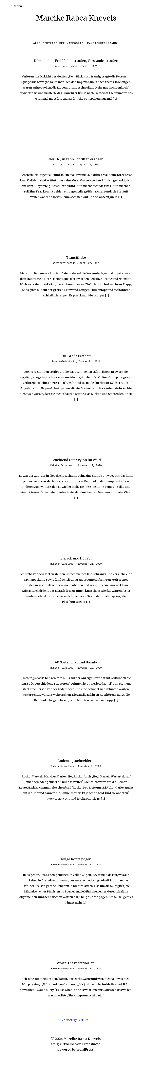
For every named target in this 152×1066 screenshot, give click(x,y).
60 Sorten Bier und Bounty (76, 662)
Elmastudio (91, 1044)
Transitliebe (76, 257)
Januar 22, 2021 (89, 361)
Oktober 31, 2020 (89, 864)
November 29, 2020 (89, 465)
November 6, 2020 (89, 766)
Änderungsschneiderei (76, 761)
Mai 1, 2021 (89, 66)
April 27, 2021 (90, 263)
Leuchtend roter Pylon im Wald (76, 460)
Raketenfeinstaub (66, 66)
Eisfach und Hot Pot (76, 558)
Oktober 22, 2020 (89, 968)
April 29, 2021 (90, 164)
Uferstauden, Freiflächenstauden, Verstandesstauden (76, 61)
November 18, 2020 (89, 668)
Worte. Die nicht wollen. (76, 963)
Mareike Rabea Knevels (76, 18)
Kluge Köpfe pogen (76, 859)
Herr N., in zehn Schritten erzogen (76, 159)
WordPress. (85, 1049)
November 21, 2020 (89, 564)
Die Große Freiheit (76, 356)
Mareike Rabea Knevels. (83, 1039)
